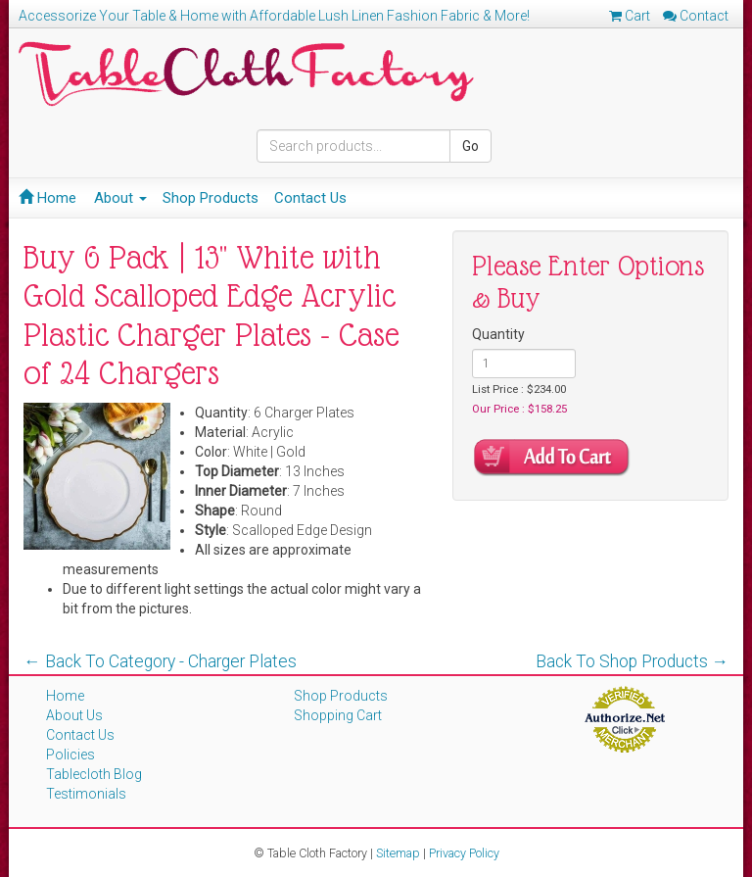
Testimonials (86, 794)
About (120, 198)
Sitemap (398, 853)
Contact (695, 16)
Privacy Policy (464, 853)
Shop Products (210, 198)
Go (470, 146)
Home (47, 198)
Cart (629, 16)
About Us (74, 715)
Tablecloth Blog (94, 774)
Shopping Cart (338, 715)
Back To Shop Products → (632, 661)
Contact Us (310, 198)
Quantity (498, 334)
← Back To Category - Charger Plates (160, 661)
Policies (70, 754)
